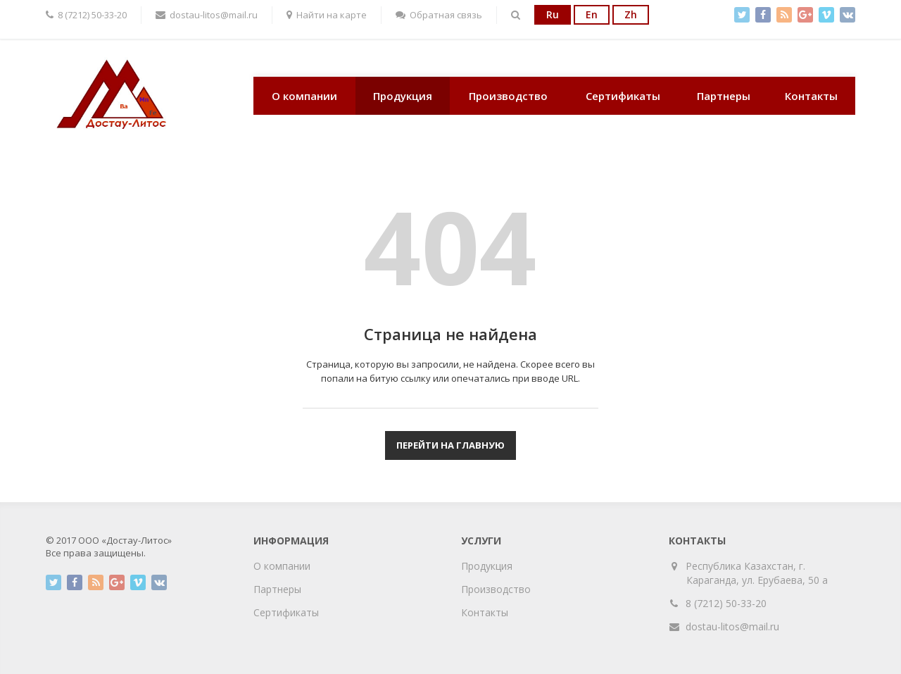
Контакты (811, 96)
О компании (304, 96)
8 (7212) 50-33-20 (726, 603)
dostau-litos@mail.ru (732, 626)
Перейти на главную (450, 445)
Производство (508, 96)
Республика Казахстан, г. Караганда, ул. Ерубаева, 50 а (757, 573)
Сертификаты (623, 96)
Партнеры (723, 96)
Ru (552, 14)
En (592, 14)
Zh (630, 14)
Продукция (402, 96)
